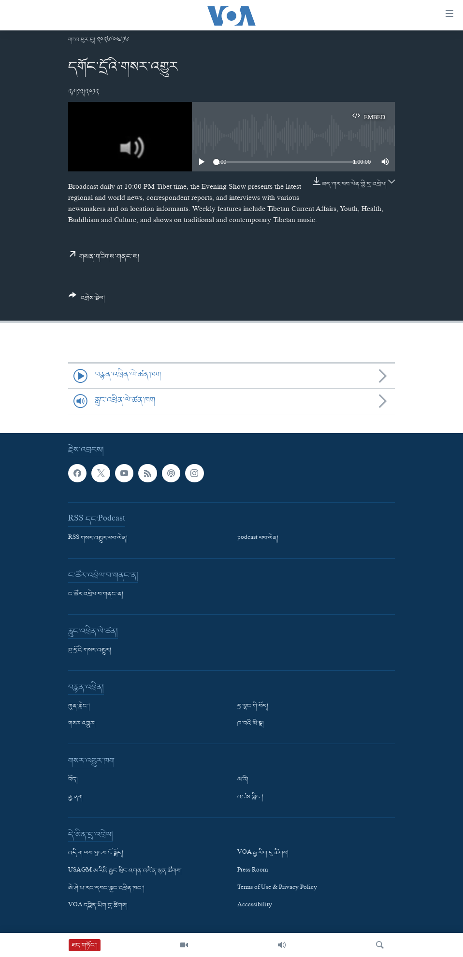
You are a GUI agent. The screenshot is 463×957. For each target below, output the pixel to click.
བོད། (73, 780)
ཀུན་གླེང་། (79, 706)
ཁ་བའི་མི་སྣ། (250, 724)
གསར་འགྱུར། (82, 724)
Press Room (252, 871)
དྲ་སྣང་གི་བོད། (252, 706)
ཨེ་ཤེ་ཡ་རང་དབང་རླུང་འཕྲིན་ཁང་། (106, 888)
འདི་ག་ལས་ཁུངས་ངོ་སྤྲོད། (95, 853)
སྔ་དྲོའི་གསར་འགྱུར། (89, 650)
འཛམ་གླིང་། (250, 797)
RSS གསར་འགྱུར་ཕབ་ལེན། (98, 538)
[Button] (87, 300)
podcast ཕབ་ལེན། (257, 538)
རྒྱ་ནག (75, 797)
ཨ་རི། (242, 780)
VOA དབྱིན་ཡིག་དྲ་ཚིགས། (98, 906)
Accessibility (254, 906)
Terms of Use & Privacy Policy (277, 888)
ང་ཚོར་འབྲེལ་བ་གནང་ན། (95, 594)
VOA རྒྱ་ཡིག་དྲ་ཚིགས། (263, 853)
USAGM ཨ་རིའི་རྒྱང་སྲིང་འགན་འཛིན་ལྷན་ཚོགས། (125, 871)
